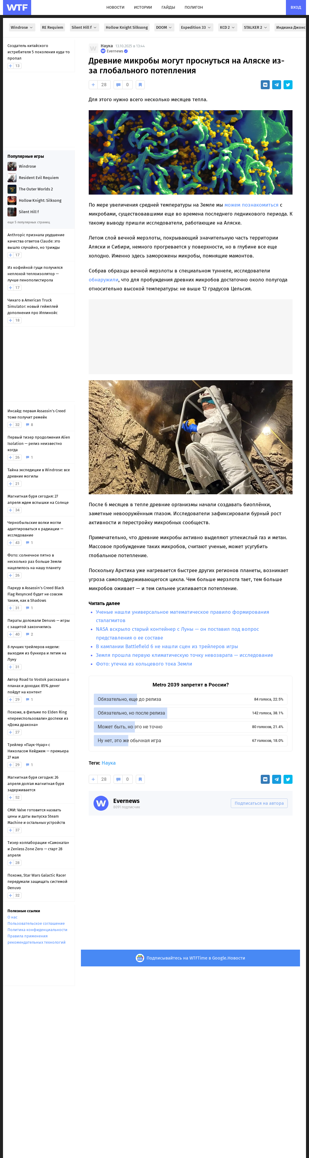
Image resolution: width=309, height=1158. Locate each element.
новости (115, 7)
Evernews (126, 800)
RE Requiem (52, 27)
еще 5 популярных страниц (28, 222)
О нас (12, 917)
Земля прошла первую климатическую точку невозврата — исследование (184, 655)
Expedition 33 (196, 27)
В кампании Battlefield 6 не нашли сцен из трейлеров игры (167, 646)
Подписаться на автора (259, 803)
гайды (168, 7)
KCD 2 (228, 27)
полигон (194, 7)
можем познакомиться (251, 205)
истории (143, 7)
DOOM (164, 27)
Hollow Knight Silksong (127, 27)
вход (296, 7)
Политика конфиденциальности (37, 929)
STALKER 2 (256, 27)
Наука (107, 45)
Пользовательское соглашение (36, 923)
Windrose (22, 27)
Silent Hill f (84, 27)
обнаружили (103, 280)
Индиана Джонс (290, 27)
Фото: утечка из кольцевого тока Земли (144, 664)
